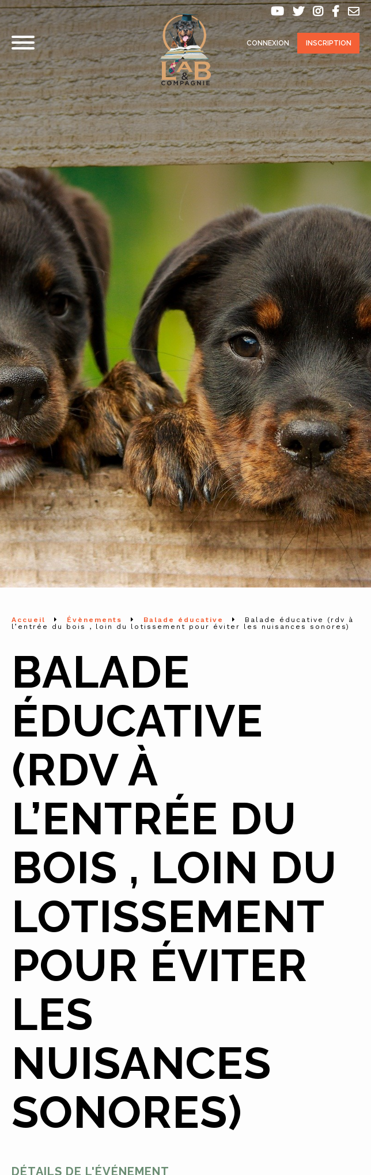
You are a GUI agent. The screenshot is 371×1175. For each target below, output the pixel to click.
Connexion (268, 43)
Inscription (328, 43)
